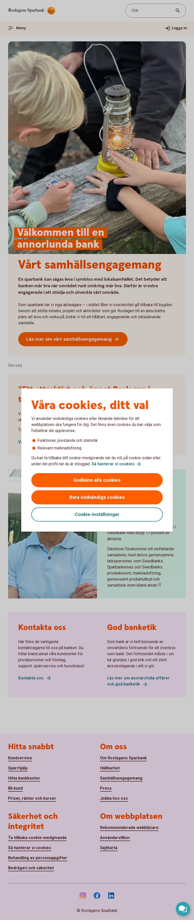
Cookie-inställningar (97, 514)
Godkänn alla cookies (97, 480)
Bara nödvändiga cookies (97, 497)
